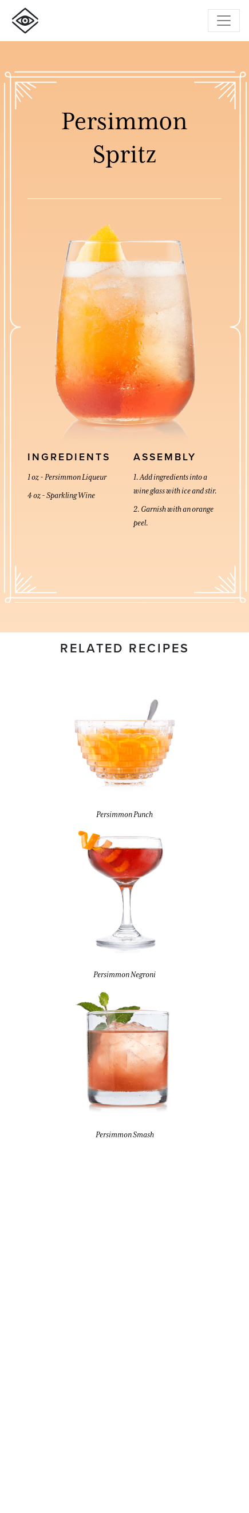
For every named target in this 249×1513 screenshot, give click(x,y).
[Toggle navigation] (224, 20)
